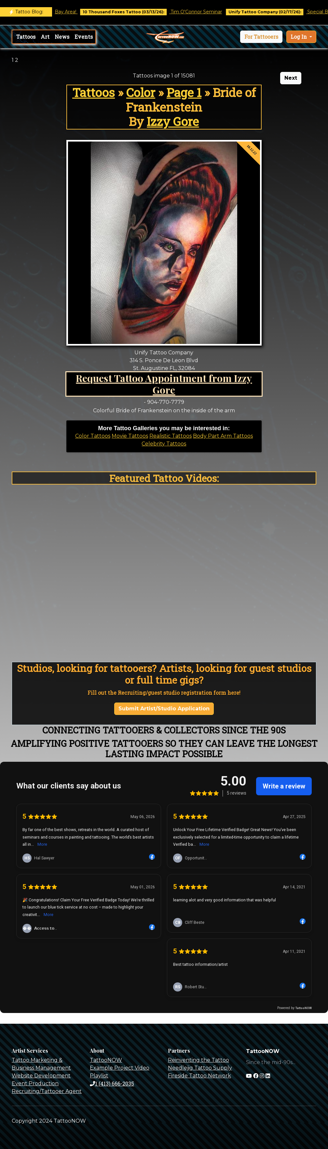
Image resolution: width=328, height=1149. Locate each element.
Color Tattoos (92, 436)
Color (140, 92)
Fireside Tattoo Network (199, 1076)
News (62, 36)
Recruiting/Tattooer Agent (47, 1091)
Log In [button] (299, 36)
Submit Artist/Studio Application (164, 708)
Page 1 (184, 92)
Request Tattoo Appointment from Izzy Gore (164, 383)
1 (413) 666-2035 (112, 1083)
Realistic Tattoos (170, 436)
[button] (261, 37)
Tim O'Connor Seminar (203, 12)
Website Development (41, 1076)
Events (84, 36)
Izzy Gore (173, 121)
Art (45, 36)
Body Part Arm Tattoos (223, 436)
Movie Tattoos (130, 436)
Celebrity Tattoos (164, 444)
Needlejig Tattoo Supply (200, 1068)
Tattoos (25, 36)
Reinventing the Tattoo (198, 1060)
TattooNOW (106, 1060)
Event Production (35, 1083)
